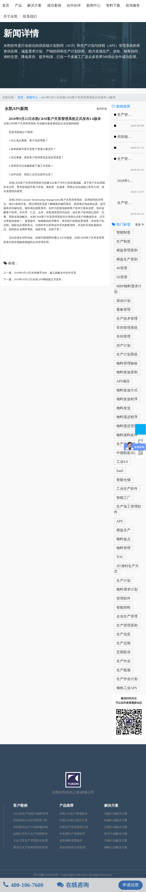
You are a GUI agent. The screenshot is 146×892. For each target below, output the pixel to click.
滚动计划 (123, 301)
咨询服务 (133, 5)
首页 (5, 5)
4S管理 (121, 268)
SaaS (119, 471)
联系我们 (30, 16)
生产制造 (123, 241)
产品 (18, 5)
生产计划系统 (127, 354)
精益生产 (123, 530)
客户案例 (20, 805)
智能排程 (123, 607)
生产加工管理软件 (127, 509)
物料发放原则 (127, 372)
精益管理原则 (127, 250)
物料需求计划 (127, 589)
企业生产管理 (127, 616)
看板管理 (123, 309)
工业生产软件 (127, 488)
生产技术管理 (127, 318)
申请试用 (130, 885)
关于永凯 (10, 16)
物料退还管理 (127, 426)
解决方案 (34, 5)
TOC (119, 557)
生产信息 (123, 634)
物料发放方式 (127, 390)
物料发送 (123, 408)
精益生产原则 (127, 259)
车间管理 (123, 336)
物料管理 (123, 548)
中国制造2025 (127, 453)
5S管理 (121, 277)
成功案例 (54, 5)
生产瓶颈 (123, 670)
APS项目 (123, 381)
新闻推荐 (121, 106)
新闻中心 (93, 5)
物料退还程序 (127, 417)
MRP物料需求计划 (128, 289)
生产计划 (123, 580)
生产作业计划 (127, 679)
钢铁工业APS (126, 688)
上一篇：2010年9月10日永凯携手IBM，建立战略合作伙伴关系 (40, 272)
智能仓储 (123, 480)
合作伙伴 (74, 5)
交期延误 (123, 652)
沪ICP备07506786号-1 (47, 874)
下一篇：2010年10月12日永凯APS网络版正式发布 (32, 279)
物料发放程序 (127, 399)
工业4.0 (122, 462)
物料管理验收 (127, 363)
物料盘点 (123, 539)
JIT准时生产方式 (126, 569)
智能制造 (123, 232)
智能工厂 (123, 497)
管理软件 (123, 598)
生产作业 (123, 661)
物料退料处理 (127, 435)
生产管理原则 (127, 625)
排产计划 (123, 345)
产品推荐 (66, 805)
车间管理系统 (127, 327)
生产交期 (123, 643)
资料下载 (113, 5)
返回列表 (102, 108)
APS (119, 521)
